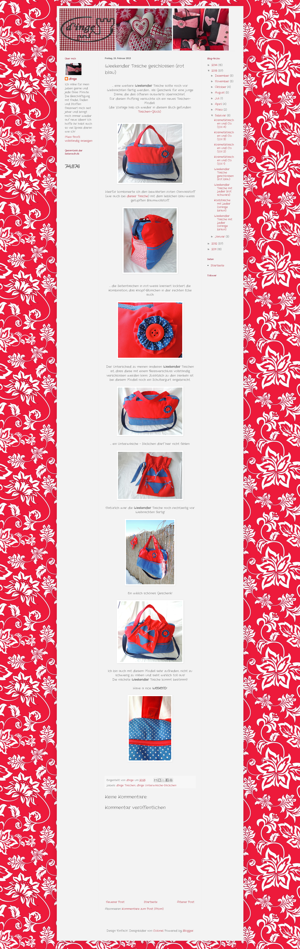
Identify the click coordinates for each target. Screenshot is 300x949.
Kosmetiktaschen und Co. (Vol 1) (224, 160)
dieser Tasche (137, 196)
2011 (214, 249)
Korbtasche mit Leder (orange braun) (222, 205)
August (220, 93)
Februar (221, 115)
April (219, 104)
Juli (217, 98)
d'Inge (73, 79)
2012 (215, 244)
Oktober (221, 87)
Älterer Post (185, 902)
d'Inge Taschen (125, 785)
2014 (215, 65)
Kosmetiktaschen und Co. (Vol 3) (224, 135)
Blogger (188, 931)
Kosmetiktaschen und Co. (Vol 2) (224, 148)
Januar (220, 237)
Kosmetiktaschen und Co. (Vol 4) (224, 123)
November (222, 81)
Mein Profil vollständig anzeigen (78, 139)
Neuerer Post (115, 902)
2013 (215, 71)
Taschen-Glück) (149, 111)
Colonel (158, 931)
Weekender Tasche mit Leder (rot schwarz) (223, 190)
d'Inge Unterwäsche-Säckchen (156, 785)
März (219, 110)
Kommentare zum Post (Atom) (143, 909)
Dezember (222, 76)
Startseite (150, 902)
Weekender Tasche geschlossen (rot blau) (224, 174)
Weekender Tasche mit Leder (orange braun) (223, 222)
